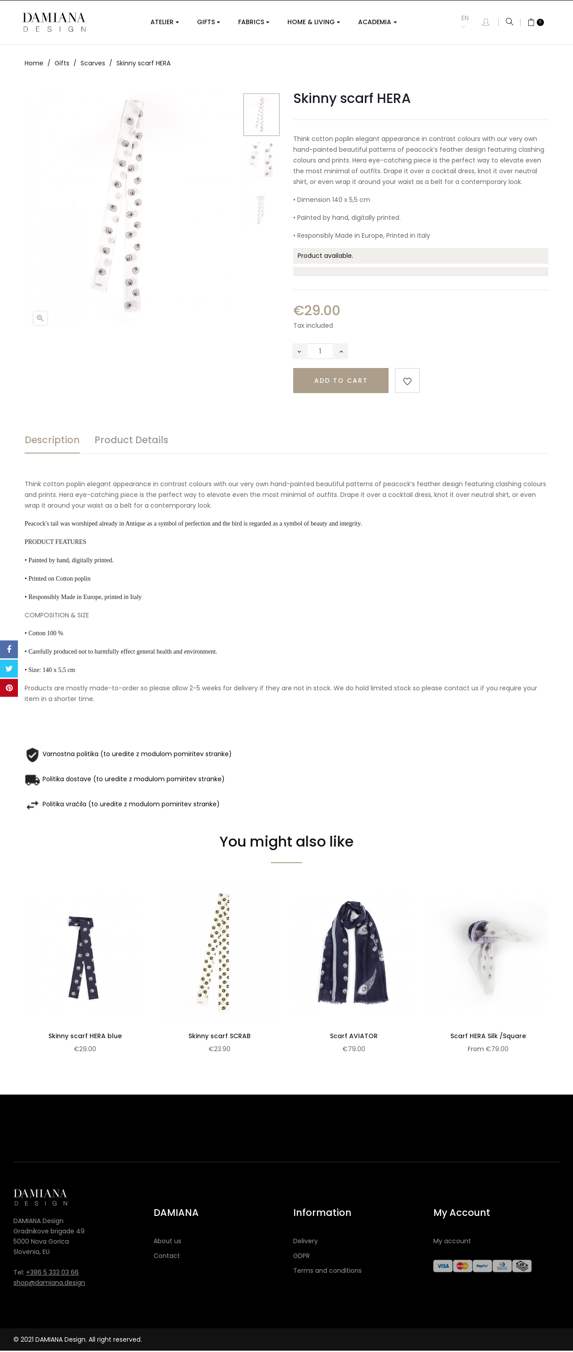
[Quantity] (320, 351)
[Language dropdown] (472, 22)
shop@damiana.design (49, 1283)
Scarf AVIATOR (354, 1035)
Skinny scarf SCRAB (219, 1035)
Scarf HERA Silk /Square (488, 1035)
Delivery (305, 1241)
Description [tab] (52, 439)
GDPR (301, 1256)
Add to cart (341, 380)
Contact (167, 1256)
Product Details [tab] (131, 439)
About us (167, 1241)
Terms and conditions (327, 1271)
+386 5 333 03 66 (52, 1273)
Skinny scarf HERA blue (85, 1035)
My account (452, 1241)
